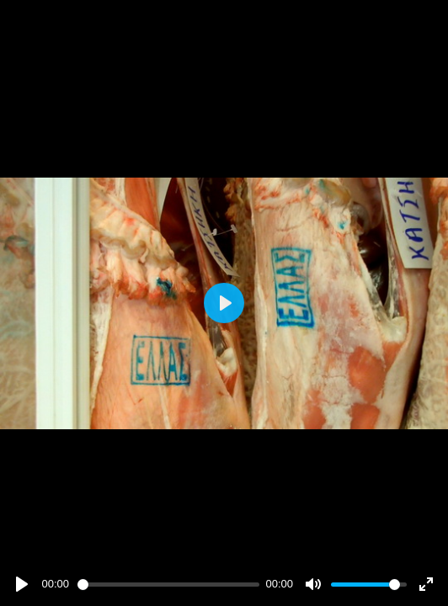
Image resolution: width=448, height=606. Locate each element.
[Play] (21, 584)
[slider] (168, 585)
